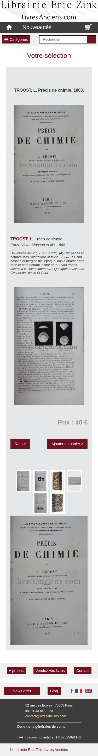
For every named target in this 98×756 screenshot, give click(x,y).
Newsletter (22, 691)
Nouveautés (36, 27)
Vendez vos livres (50, 671)
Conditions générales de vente (41, 727)
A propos (16, 671)
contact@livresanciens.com (45, 716)
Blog (54, 691)
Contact (82, 671)
